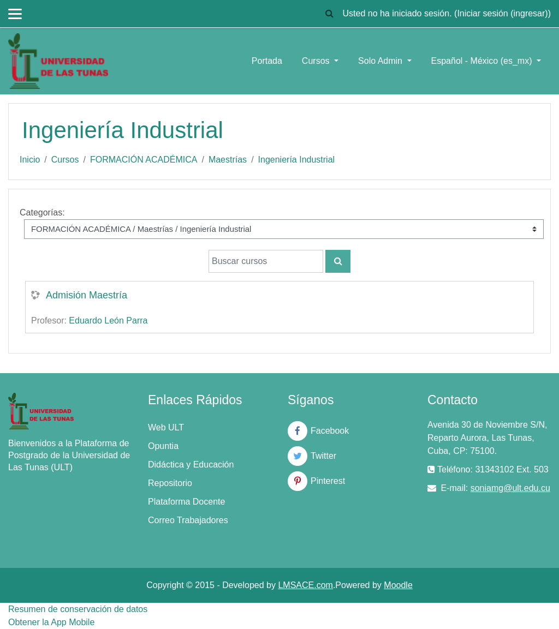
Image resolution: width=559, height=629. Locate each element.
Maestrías (228, 159)
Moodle (398, 585)
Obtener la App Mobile (51, 622)
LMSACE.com (305, 585)
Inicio (30, 159)
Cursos (317, 60)
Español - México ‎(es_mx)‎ (482, 60)
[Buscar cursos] (266, 261)
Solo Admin (381, 60)
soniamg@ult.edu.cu (510, 488)
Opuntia (163, 446)
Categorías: (42, 212)
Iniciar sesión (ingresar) (502, 13)
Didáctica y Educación (191, 464)
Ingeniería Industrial (296, 159)
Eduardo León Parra (108, 320)
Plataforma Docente (186, 501)
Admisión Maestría (86, 295)
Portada (267, 60)
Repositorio (170, 483)
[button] (329, 14)
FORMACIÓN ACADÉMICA (143, 159)
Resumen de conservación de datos (77, 609)
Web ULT (166, 427)
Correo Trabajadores (188, 520)
